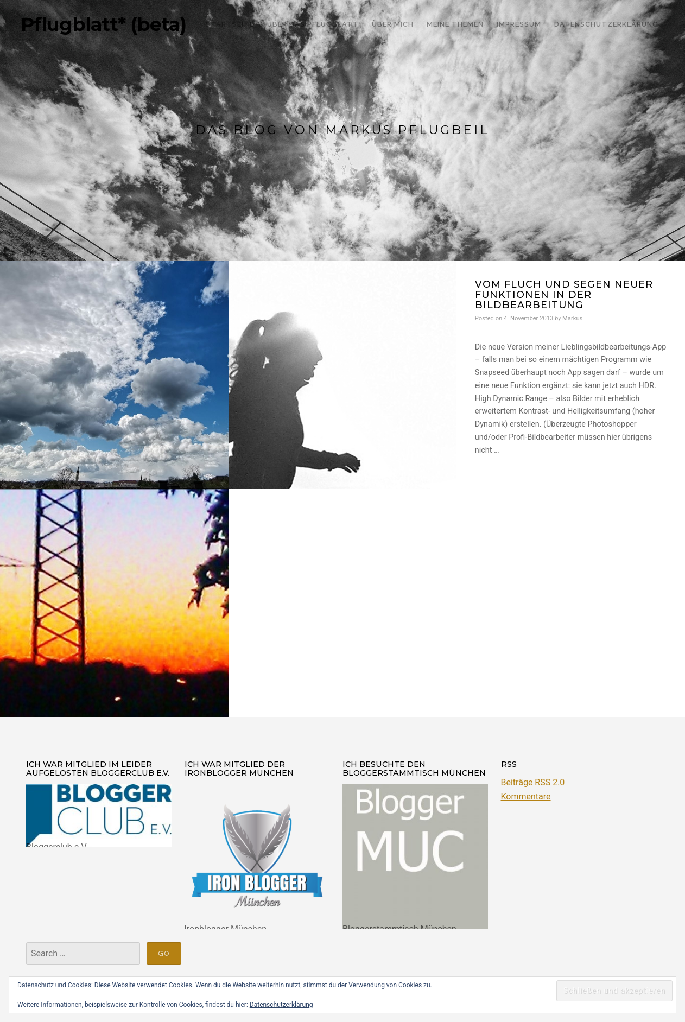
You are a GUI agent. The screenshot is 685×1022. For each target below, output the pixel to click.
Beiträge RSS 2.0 (533, 782)
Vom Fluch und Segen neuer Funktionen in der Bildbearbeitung (564, 294)
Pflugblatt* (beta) (103, 24)
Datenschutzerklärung (281, 1004)
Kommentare (526, 796)
